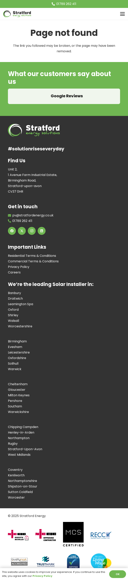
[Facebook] (12, 231)
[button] (122, 13)
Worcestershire (20, 326)
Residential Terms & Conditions (32, 255)
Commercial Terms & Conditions (33, 261)
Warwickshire (18, 412)
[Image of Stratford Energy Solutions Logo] (17, 14)
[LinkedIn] (42, 231)
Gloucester (16, 389)
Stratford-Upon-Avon (25, 449)
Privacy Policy (18, 267)
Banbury (14, 293)
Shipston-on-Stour (22, 486)
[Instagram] (32, 231)
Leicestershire (19, 352)
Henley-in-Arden (21, 432)
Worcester (16, 497)
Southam (15, 406)
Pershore (15, 400)
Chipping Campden (23, 427)
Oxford (13, 309)
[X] (22, 231)
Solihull (13, 363)
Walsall (13, 320)
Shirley (13, 315)
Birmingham (17, 341)
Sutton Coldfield (20, 492)
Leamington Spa (20, 304)
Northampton (19, 438)
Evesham (15, 347)
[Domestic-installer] (20, 537)
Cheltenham (18, 384)
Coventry (15, 469)
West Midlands (19, 454)
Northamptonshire (22, 481)
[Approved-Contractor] (47, 536)
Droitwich (15, 298)
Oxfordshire (17, 358)
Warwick (14, 369)
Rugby (13, 443)
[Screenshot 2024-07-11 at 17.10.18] (47, 563)
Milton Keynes (19, 395)
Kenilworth (16, 475)
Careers (14, 272)
